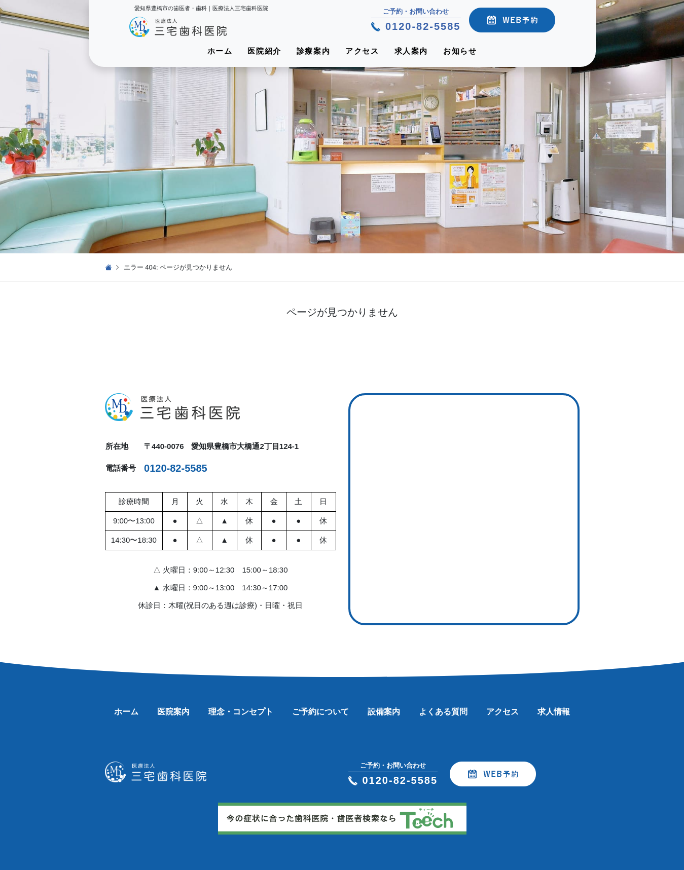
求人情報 (553, 711)
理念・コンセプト (240, 711)
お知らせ (460, 51)
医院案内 (173, 711)
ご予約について (320, 711)
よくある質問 (443, 711)
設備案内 (384, 711)
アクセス (362, 51)
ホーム (220, 51)
